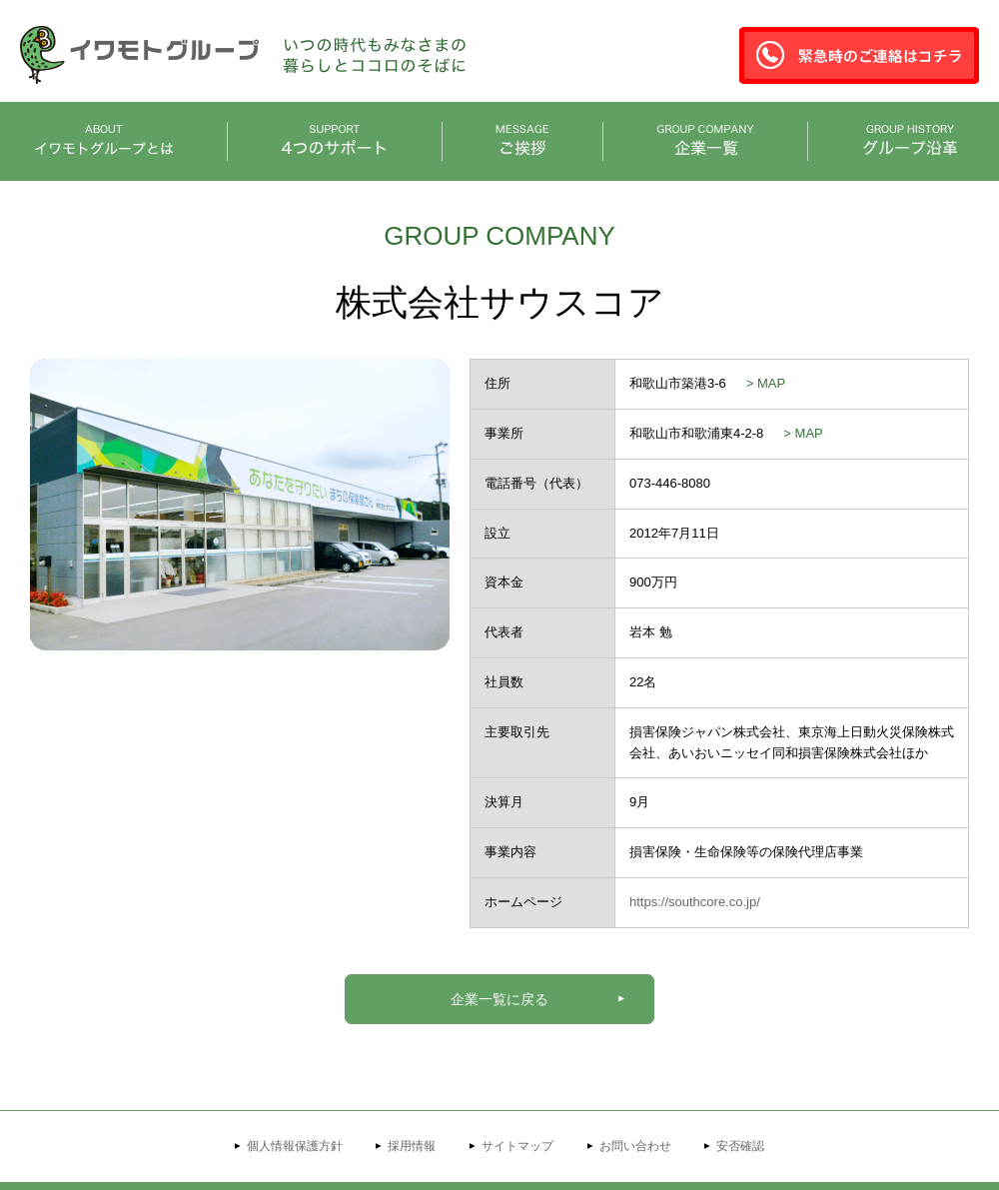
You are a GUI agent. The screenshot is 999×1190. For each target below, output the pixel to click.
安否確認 (740, 1146)
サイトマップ (517, 1146)
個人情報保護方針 (295, 1146)
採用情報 (412, 1146)
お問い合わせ (635, 1146)
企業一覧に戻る (499, 999)
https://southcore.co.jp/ (694, 901)
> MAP (765, 383)
